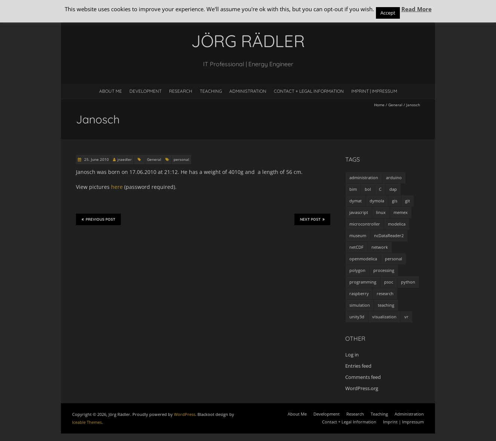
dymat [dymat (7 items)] (355, 200)
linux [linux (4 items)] (381, 212)
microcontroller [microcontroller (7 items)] (364, 224)
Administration (247, 91)
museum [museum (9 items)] (357, 235)
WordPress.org (361, 388)
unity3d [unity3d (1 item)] (356, 316)
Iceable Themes (87, 422)
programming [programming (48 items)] (362, 282)
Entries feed (358, 365)
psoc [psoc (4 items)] (388, 282)
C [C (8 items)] (380, 189)
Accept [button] (387, 12)
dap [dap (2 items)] (393, 189)
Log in (352, 354)
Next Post (312, 219)
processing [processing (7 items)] (383, 270)
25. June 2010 (96, 159)
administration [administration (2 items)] (363, 177)
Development (145, 91)
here (117, 186)
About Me (110, 91)
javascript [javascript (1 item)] (358, 212)
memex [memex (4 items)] (401, 212)
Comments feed (363, 377)
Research (180, 91)
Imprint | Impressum (374, 91)
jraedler (124, 159)
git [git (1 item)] (407, 200)
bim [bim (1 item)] (353, 189)
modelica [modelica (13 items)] (396, 224)
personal (181, 159)
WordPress (184, 414)
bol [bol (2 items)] (368, 189)
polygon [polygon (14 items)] (357, 270)
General (395, 104)
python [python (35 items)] (408, 282)
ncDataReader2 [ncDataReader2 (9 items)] (389, 235)
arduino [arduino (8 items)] (394, 177)
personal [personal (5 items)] (393, 258)
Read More (416, 9)
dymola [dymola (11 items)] (377, 200)
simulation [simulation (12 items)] (359, 305)
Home (379, 104)
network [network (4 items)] (379, 247)
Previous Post (98, 219)
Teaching (211, 91)
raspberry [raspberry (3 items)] (359, 293)
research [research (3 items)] (385, 293)
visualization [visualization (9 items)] (384, 316)
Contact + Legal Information (309, 91)
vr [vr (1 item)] (406, 316)
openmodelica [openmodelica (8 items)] (363, 258)
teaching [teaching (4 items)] (386, 305)
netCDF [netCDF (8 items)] (356, 247)
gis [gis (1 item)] (394, 200)
